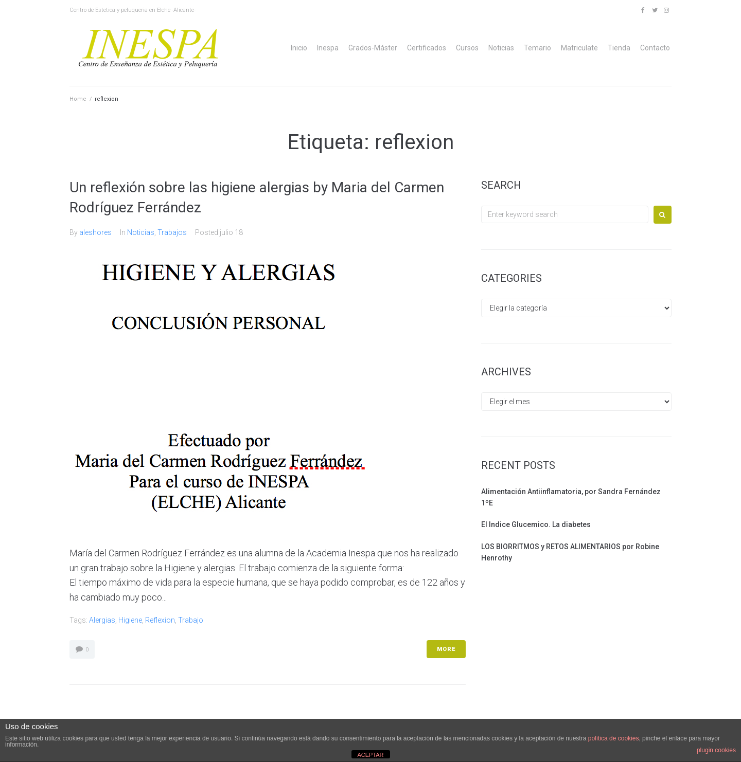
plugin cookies (716, 750)
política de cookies (613, 738)
